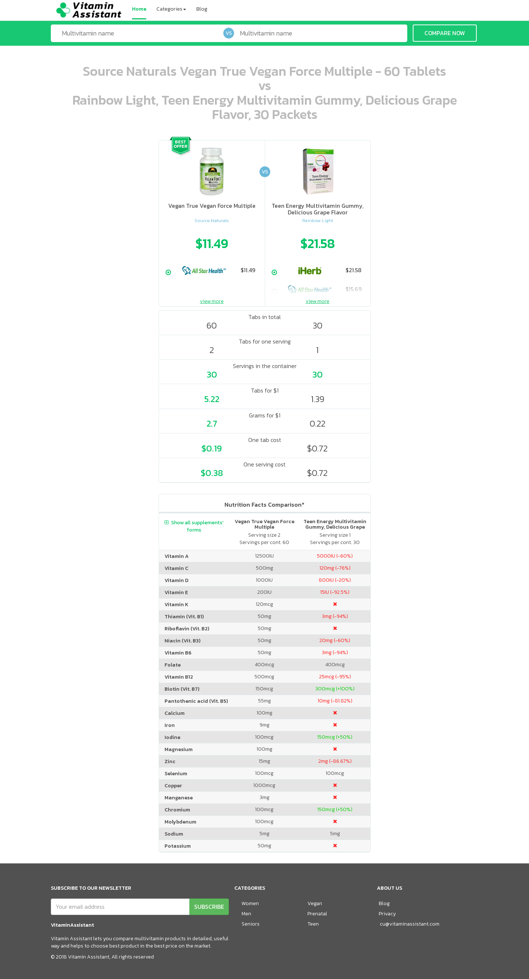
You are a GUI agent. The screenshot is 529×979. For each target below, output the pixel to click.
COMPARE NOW (444, 33)
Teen (313, 924)
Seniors (251, 924)
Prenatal (317, 914)
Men (246, 914)
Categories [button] (171, 9)
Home (139, 9)
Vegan (314, 903)
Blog (201, 9)
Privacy (387, 914)
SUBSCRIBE (209, 906)
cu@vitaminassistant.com (409, 924)
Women (250, 903)
